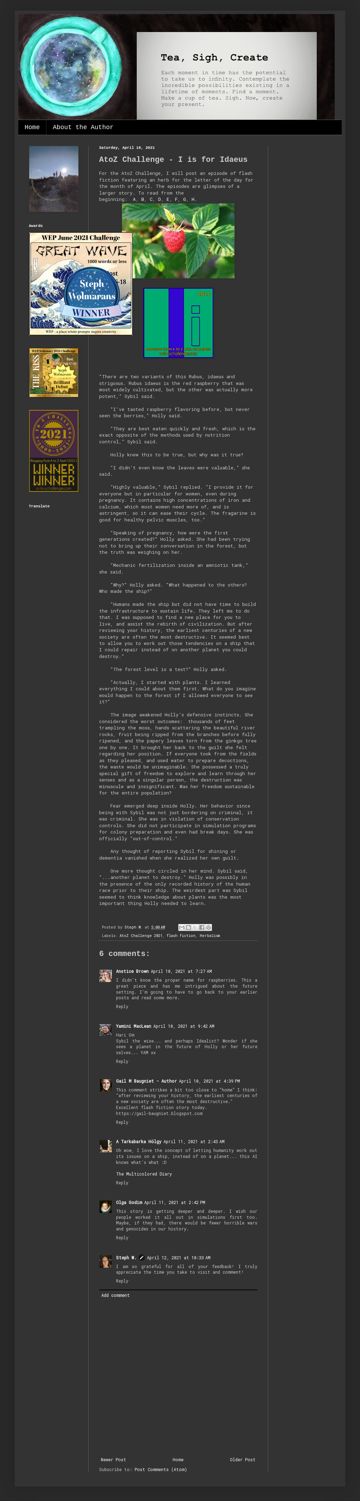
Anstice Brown (132, 971)
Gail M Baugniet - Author (146, 1081)
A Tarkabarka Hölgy (138, 1141)
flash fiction (181, 935)
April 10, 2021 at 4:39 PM (209, 1081)
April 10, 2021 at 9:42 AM (183, 1026)
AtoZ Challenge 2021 (141, 935)
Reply (122, 1006)
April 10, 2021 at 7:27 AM (181, 971)
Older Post (243, 1459)
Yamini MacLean (133, 1026)
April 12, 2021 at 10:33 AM (179, 1257)
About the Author (83, 127)
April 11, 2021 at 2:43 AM (194, 1141)
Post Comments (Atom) (161, 1469)
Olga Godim (129, 1202)
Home (32, 127)
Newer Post (113, 1459)
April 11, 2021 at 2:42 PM (174, 1202)
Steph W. (126, 1257)
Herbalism (210, 935)
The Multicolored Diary (144, 1174)
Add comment (115, 1295)
